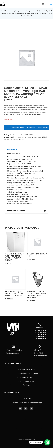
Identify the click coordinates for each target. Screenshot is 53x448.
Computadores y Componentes (26, 373)
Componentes (30, 11)
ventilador (22, 139)
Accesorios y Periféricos (26, 381)
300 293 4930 (41, 339)
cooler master (27, 137)
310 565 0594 (41, 333)
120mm (14, 137)
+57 (36, 333)
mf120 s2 (44, 137)
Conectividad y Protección (26, 377)
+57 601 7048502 (40, 330)
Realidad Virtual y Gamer (26, 369)
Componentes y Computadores (15, 11)
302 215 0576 (41, 335)
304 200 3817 (41, 337)
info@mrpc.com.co (12, 353)
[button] (47, 442)
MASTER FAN (36, 137)
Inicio (1, 11)
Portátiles (26, 385)
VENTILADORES (42, 11)
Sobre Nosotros (26, 399)
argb (19, 137)
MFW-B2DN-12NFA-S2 (11, 139)
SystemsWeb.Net (30, 440)
